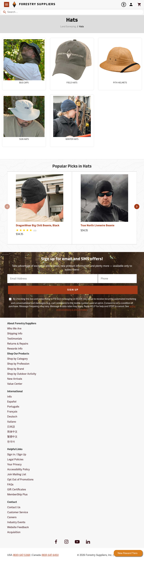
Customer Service (17, 512)
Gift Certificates (16, 489)
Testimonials (14, 338)
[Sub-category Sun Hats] (24, 120)
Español (11, 401)
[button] (7, 206)
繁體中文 (12, 436)
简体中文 (12, 431)
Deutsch (12, 416)
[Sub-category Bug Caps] (24, 64)
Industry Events (16, 522)
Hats (81, 26)
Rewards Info (14, 348)
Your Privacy (14, 464)
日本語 (11, 426)
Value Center (14, 383)
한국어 (11, 441)
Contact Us (13, 507)
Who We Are (14, 328)
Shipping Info (14, 333)
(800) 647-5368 (21, 555)
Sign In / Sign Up (16, 454)
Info (9, 396)
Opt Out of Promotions (20, 479)
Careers (11, 517)
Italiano (11, 421)
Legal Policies (15, 459)
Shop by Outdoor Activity (21, 374)
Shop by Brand (15, 369)
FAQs (10, 484)
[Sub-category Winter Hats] (72, 120)
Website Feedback (18, 527)
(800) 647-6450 (50, 555)
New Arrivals (14, 379)
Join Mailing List (16, 474)
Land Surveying (68, 26)
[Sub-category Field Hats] (72, 64)
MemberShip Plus (17, 494)
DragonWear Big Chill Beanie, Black (37, 225)
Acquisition (13, 532)
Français (12, 411)
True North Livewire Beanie (97, 225)
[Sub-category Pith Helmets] (120, 64)
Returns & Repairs (17, 343)
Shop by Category (17, 358)
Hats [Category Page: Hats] (72, 20)
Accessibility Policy (18, 469)
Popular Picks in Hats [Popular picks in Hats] (72, 166)
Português (13, 406)
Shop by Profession (18, 363)
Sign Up (72, 290)
